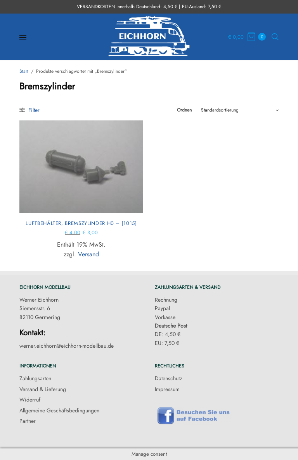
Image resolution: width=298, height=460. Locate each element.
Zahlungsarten (35, 378)
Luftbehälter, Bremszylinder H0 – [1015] (81, 223)
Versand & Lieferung (42, 389)
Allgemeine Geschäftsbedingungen (59, 410)
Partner (27, 421)
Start (23, 71)
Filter (29, 110)
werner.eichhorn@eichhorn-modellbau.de (66, 346)
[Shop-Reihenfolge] (240, 110)
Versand (88, 254)
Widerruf (29, 399)
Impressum (167, 389)
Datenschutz (168, 378)
